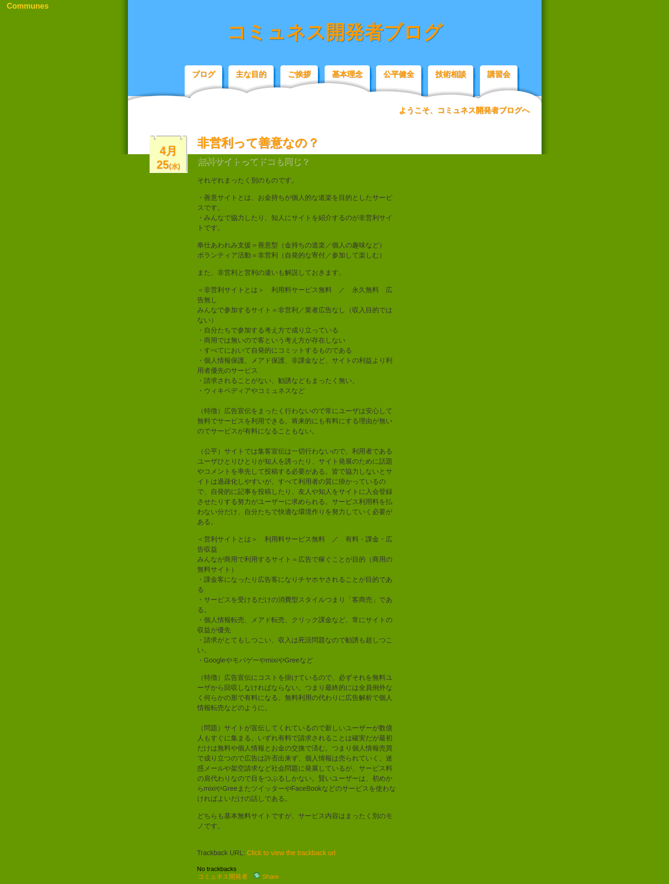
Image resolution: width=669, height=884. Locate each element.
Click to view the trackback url (291, 853)
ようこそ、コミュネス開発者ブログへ (464, 110)
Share (266, 876)
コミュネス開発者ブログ (334, 32)
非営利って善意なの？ (258, 142)
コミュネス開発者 (223, 876)
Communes (28, 6)
